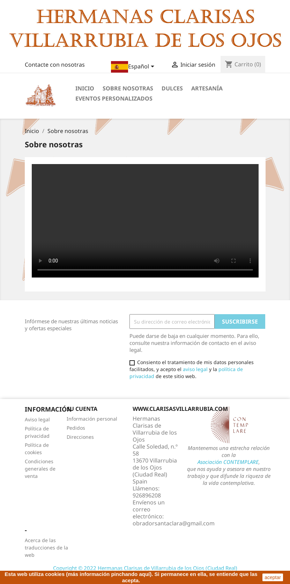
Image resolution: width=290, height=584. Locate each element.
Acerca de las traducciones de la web (46, 547)
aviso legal (195, 369)
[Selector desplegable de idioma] (134, 67)
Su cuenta (82, 409)
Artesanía (207, 88)
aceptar (273, 577)
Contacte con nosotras (55, 64)
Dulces (172, 88)
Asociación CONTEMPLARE (228, 461)
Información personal (92, 418)
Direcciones (80, 437)
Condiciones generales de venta (40, 468)
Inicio (84, 88)
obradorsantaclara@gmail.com (174, 523)
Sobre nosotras (128, 88)
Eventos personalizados (114, 98)
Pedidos (76, 427)
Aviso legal (37, 419)
